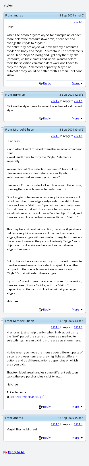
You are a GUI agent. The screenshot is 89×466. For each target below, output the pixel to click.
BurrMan (19, 95)
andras (18, 15)
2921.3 (55, 136)
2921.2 (55, 101)
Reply (47, 83)
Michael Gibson (23, 129)
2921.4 (55, 327)
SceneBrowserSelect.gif (26, 397)
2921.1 (78, 22)
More (77, 83)
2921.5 (55, 424)
